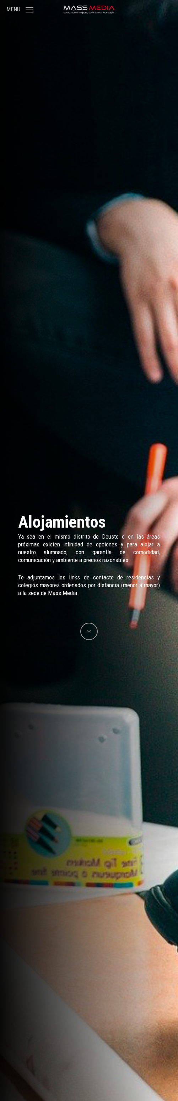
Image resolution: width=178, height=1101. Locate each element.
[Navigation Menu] (19, 9)
